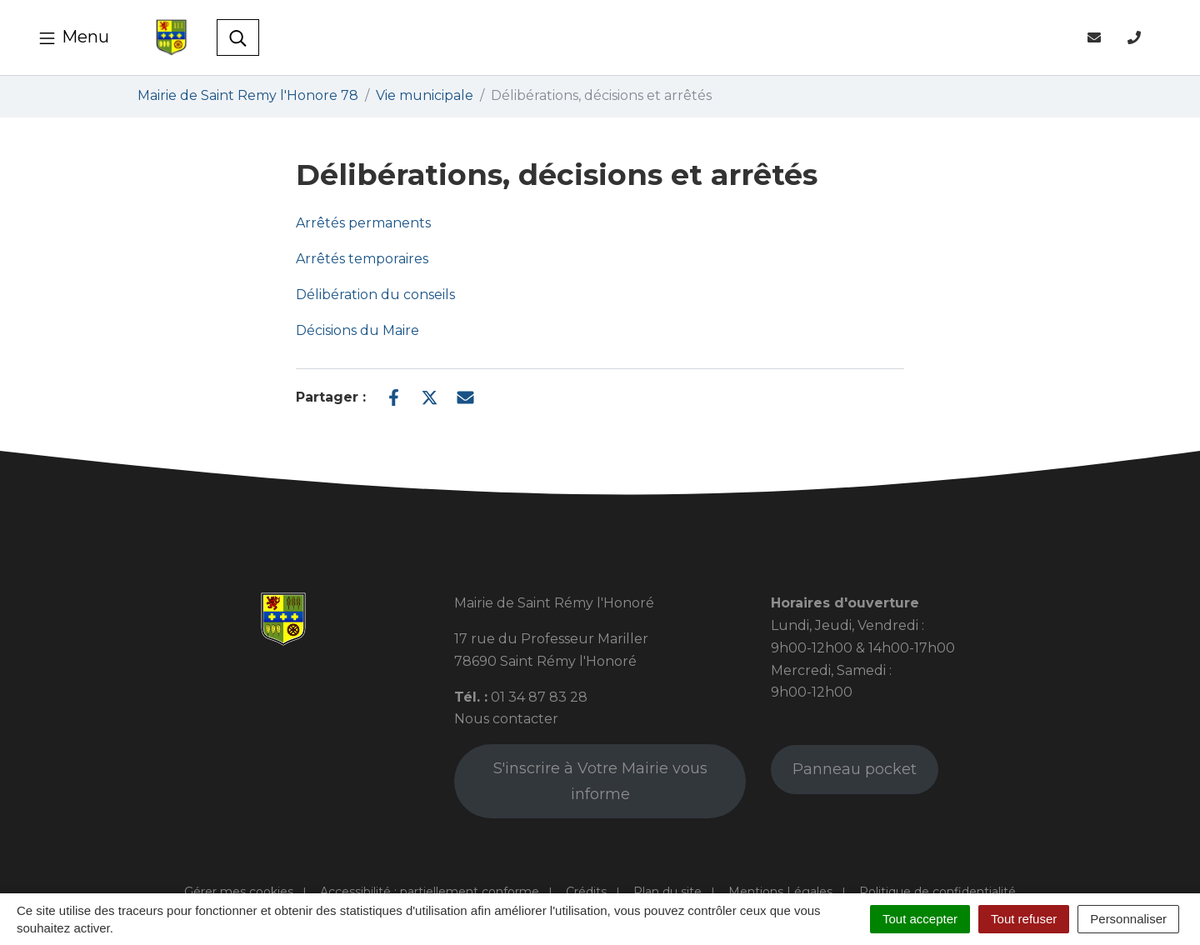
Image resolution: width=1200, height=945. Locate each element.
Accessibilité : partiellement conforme (429, 891)
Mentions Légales (780, 891)
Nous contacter (506, 719)
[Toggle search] (238, 37)
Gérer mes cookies (238, 891)
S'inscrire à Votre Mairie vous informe (600, 780)
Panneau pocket (854, 769)
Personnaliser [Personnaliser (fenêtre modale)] (1128, 919)
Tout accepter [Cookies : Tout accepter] (920, 919)
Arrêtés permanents (363, 223)
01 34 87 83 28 (539, 697)
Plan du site (667, 891)
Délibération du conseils (375, 294)
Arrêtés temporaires (362, 259)
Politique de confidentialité (937, 891)
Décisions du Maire (357, 330)
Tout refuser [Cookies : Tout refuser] (1024, 919)
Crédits (586, 891)
